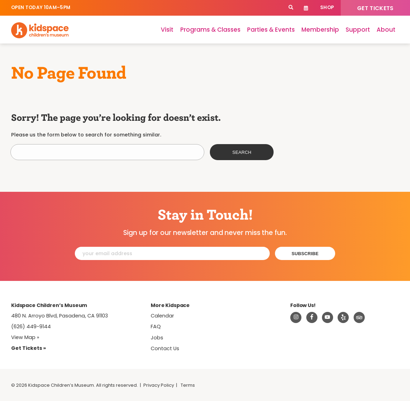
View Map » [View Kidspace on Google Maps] (25, 337)
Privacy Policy (158, 385)
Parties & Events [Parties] (271, 29)
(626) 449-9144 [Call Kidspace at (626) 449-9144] (31, 326)
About (386, 29)
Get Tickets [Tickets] (375, 8)
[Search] (290, 8)
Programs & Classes (210, 29)
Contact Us (165, 348)
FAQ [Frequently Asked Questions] (156, 326)
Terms (188, 385)
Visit (167, 29)
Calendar (306, 8)
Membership (320, 29)
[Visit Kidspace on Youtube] (327, 317)
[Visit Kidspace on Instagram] (295, 317)
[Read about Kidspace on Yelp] (343, 317)
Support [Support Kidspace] (358, 29)
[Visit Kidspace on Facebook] (311, 317)
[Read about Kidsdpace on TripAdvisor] (359, 317)
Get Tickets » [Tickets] (28, 348)
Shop (327, 7)
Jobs (157, 337)
